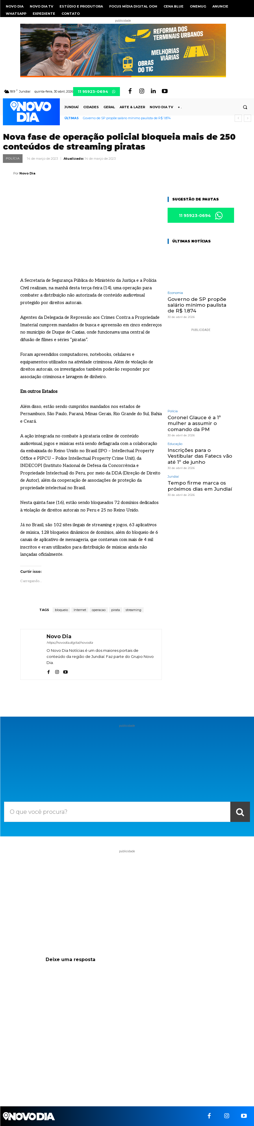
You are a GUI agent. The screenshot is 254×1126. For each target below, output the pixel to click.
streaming (133, 610)
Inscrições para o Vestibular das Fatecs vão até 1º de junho (200, 456)
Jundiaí (173, 476)
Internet (80, 610)
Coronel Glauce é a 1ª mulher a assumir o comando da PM (194, 423)
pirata (115, 610)
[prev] (238, 118)
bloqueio (61, 610)
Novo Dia (27, 173)
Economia (175, 293)
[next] (247, 118)
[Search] (240, 812)
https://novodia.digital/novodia (70, 643)
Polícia (13, 158)
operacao (98, 610)
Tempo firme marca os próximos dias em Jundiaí (200, 486)
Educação (175, 444)
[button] (245, 107)
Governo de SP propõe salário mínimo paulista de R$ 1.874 (127, 118)
